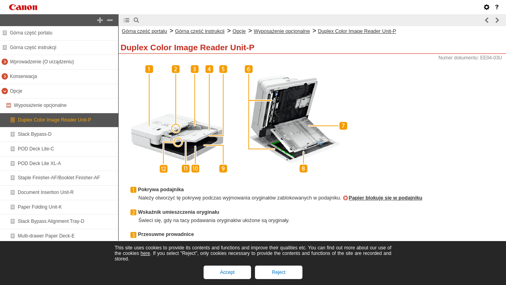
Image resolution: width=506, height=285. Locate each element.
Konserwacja (23, 76)
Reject (278, 272)
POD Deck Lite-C (36, 149)
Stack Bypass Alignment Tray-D (51, 221)
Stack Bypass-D (34, 134)
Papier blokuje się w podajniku (385, 198)
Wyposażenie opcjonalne (40, 105)
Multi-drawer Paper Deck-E (46, 236)
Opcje (16, 91)
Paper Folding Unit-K (40, 207)
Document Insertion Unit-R (46, 192)
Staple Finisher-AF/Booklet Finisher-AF (59, 177)
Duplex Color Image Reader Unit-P (54, 120)
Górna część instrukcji (33, 47)
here (145, 253)
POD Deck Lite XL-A (39, 163)
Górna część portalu (31, 33)
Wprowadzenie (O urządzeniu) (42, 62)
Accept (227, 272)
